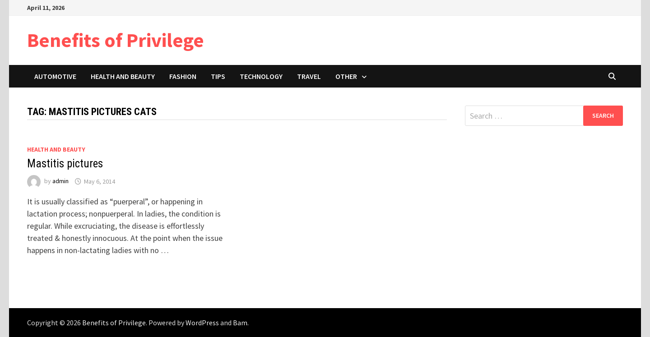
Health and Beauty (123, 76)
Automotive (55, 76)
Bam (240, 322)
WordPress (202, 322)
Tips (218, 76)
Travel (309, 76)
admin (60, 181)
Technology (261, 76)
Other (346, 76)
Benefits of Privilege (115, 40)
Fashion (182, 76)
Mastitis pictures (65, 163)
